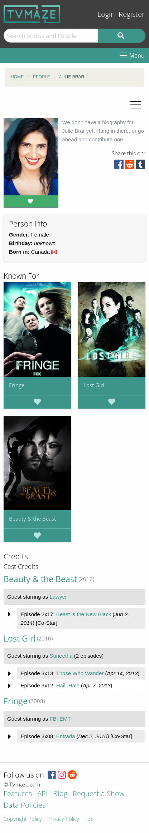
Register (132, 14)
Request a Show (98, 794)
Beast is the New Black (83, 614)
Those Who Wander (80, 673)
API (42, 794)
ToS (89, 819)
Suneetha (60, 656)
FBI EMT (60, 719)
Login (106, 14)
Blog (60, 794)
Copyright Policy (23, 819)
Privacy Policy (63, 819)
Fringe (16, 385)
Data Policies (24, 806)
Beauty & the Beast (32, 518)
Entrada (65, 736)
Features (18, 794)
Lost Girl (93, 385)
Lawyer (58, 597)
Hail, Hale (68, 685)
